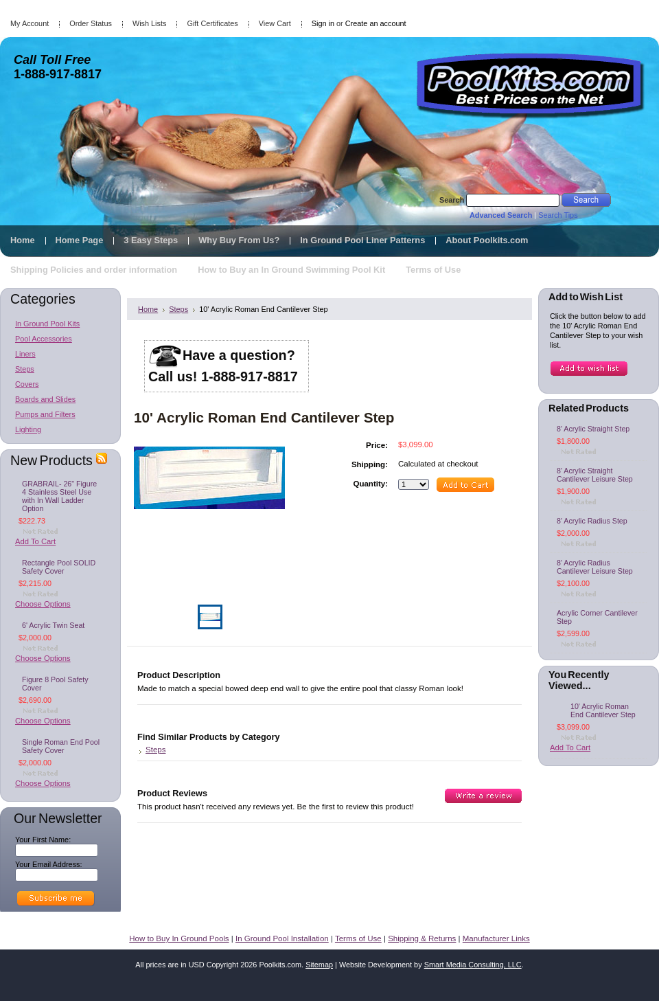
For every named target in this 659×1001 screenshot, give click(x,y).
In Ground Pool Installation (282, 938)
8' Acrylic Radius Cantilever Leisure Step (595, 567)
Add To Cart (35, 541)
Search (451, 200)
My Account (29, 23)
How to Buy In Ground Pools (179, 938)
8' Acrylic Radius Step (592, 521)
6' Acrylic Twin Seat (53, 625)
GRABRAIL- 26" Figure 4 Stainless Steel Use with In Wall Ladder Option (59, 496)
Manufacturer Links (496, 938)
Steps (24, 369)
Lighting (28, 429)
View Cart (275, 23)
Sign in (323, 23)
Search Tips (557, 215)
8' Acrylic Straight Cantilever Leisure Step (595, 474)
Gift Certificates (212, 23)
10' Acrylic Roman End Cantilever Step (603, 710)
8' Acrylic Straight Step (593, 429)
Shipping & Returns (422, 938)
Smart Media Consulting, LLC (473, 964)
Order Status (90, 23)
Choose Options (43, 604)
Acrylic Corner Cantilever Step (597, 617)
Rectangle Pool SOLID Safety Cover (58, 567)
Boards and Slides (45, 399)
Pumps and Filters (45, 414)
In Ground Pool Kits (47, 323)
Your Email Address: (48, 864)
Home (148, 309)
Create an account (375, 23)
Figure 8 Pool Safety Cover (55, 683)
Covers (26, 384)
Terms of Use (358, 938)
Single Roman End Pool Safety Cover (61, 746)
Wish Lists (149, 23)
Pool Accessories (43, 339)
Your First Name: (43, 839)
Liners (25, 354)
